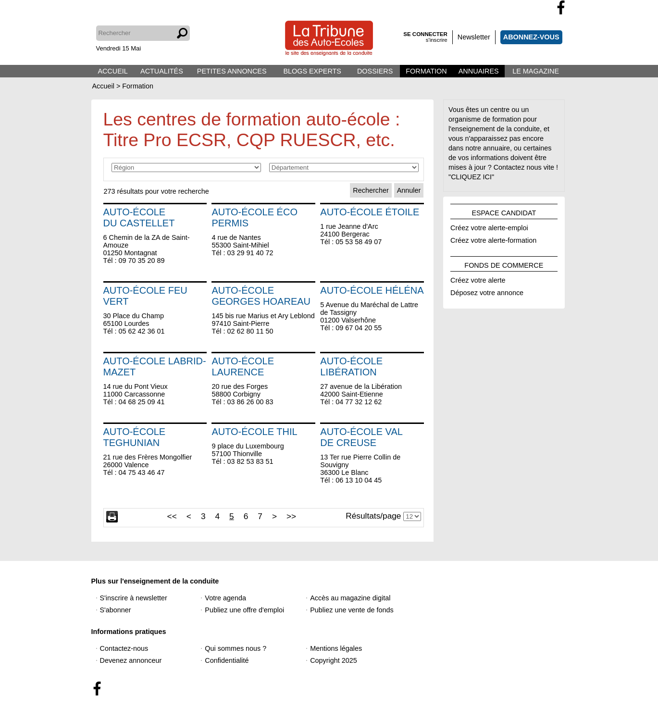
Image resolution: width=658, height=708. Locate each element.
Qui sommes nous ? (235, 648)
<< (172, 516)
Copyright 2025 (333, 660)
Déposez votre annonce (486, 291)
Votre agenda (225, 598)
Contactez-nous (124, 648)
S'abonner (115, 610)
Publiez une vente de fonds (352, 610)
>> (291, 516)
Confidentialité (226, 660)
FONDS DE (503, 263)
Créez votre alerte (477, 278)
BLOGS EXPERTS (312, 71)
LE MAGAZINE (535, 71)
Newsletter (474, 37)
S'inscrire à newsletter (133, 598)
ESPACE (504, 211)
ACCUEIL (112, 71)
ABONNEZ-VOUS (531, 37)
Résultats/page (373, 516)
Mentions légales (336, 648)
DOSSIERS (375, 71)
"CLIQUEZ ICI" (471, 177)
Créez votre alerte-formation (493, 238)
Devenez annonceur (131, 660)
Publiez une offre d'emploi (244, 610)
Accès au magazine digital (350, 598)
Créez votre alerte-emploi (489, 226)
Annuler (409, 190)
